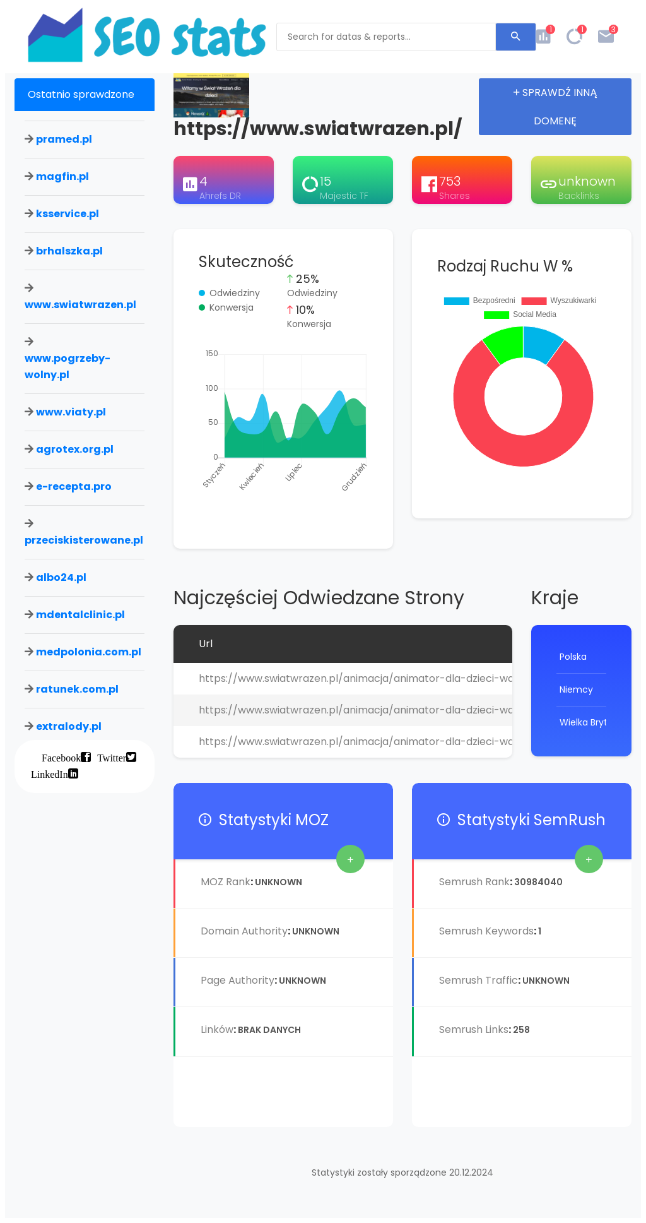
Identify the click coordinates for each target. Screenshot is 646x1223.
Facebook (61, 757)
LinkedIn (49, 773)
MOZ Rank (225, 882)
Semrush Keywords (486, 931)
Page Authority (237, 980)
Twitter (111, 757)
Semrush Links (473, 1029)
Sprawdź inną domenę (555, 106)
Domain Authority (244, 931)
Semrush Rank (474, 882)
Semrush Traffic (478, 980)
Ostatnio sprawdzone (81, 94)
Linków (217, 1029)
